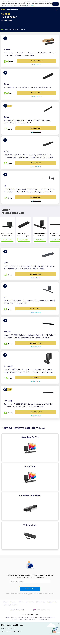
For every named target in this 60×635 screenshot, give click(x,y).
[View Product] (30, 51)
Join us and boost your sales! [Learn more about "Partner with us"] (11, 631)
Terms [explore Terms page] (21, 602)
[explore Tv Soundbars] (30, 535)
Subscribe (30, 589)
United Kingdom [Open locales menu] (41, 609)
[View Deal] (7, 230)
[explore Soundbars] (30, 477)
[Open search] (57, 10)
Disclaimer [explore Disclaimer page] (30, 602)
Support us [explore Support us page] (40, 602)
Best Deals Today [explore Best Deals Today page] (10, 605)
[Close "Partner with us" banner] (58, 623)
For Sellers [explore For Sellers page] (52, 602)
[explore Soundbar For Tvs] (30, 447)
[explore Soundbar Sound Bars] (30, 506)
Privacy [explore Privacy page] (13, 602)
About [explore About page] (5, 602)
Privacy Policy (30, 5)
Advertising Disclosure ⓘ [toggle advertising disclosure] (17, 609)
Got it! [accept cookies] (55, 4)
